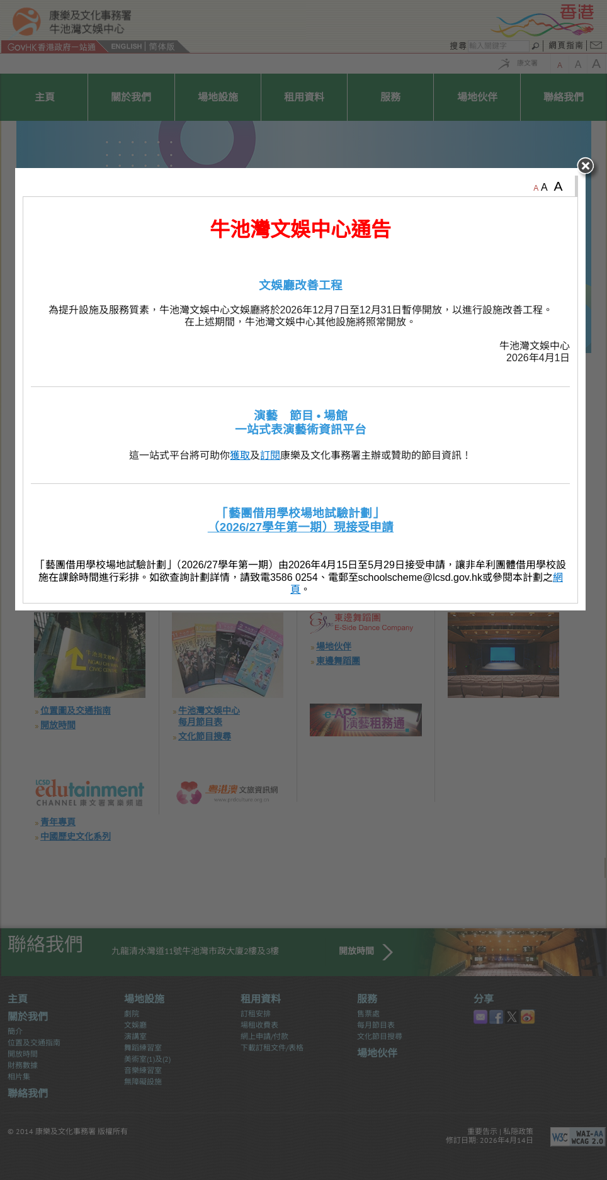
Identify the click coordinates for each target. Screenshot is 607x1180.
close (592, 352)
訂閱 (273, 639)
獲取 (243, 639)
